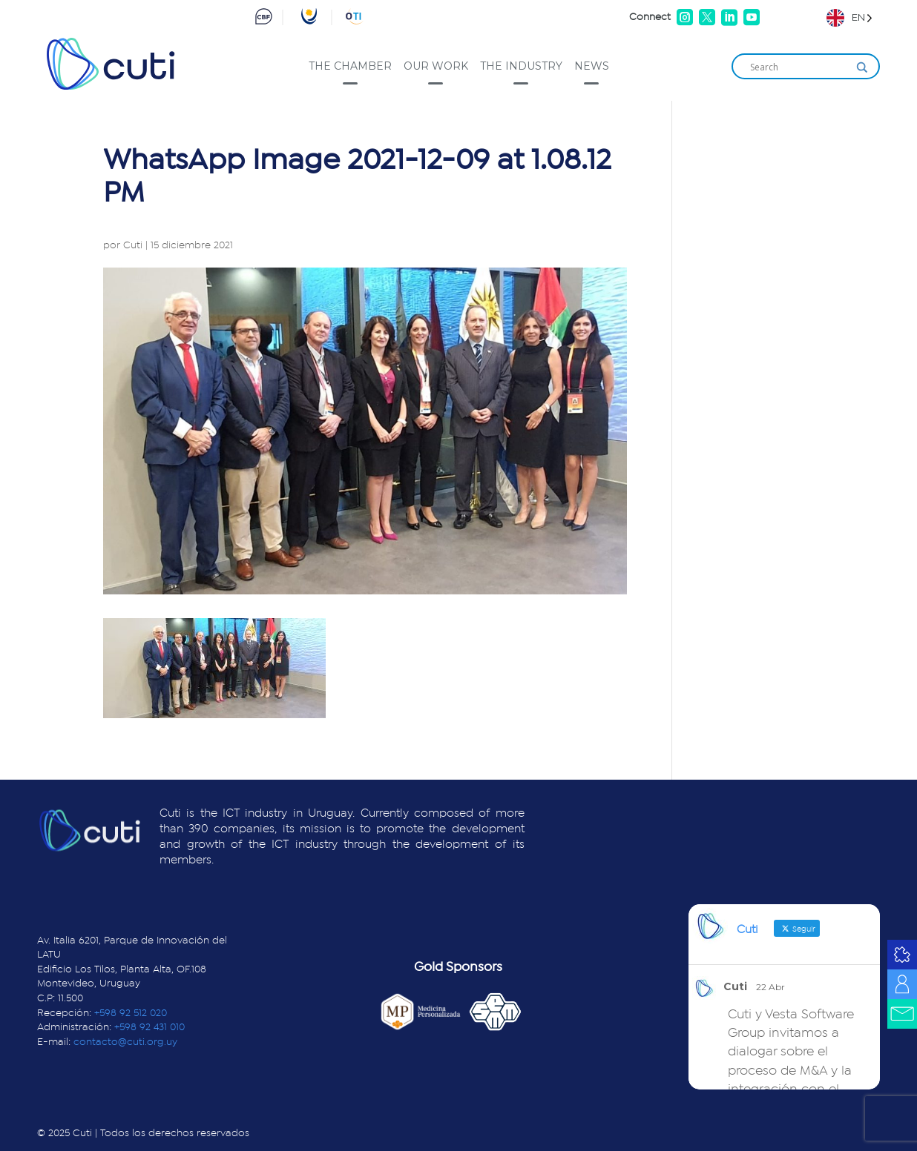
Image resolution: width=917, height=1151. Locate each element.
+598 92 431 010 (149, 1027)
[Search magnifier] (862, 67)
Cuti (132, 245)
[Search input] (799, 67)
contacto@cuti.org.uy (125, 1042)
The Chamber (350, 66)
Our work (436, 66)
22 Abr (770, 986)
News (591, 66)
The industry (521, 66)
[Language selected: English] (849, 17)
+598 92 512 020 (130, 1013)
